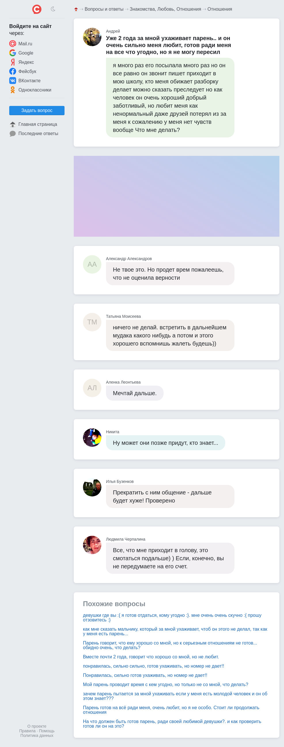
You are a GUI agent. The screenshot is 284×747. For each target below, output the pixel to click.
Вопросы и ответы (104, 9)
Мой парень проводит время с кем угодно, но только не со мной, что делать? (165, 684)
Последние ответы (33, 133)
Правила (27, 731)
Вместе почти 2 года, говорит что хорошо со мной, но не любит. (151, 656)
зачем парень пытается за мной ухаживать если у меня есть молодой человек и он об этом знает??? (175, 696)
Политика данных (36, 735)
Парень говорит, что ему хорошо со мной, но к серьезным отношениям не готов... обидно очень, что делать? (170, 645)
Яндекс (21, 62)
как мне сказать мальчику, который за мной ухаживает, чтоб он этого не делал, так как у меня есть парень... (175, 631)
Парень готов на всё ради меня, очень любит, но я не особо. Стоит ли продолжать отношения (171, 710)
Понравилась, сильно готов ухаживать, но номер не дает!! (145, 675)
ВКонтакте (25, 80)
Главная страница (33, 124)
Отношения (219, 9)
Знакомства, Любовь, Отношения (165, 9)
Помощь (46, 731)
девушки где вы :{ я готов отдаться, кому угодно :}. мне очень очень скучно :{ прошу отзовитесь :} (172, 617)
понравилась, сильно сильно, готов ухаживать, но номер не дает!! (153, 666)
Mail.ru (20, 43)
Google (21, 52)
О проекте (36, 726)
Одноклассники (30, 89)
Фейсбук (22, 71)
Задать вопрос (36, 110)
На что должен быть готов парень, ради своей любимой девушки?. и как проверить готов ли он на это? (172, 724)
